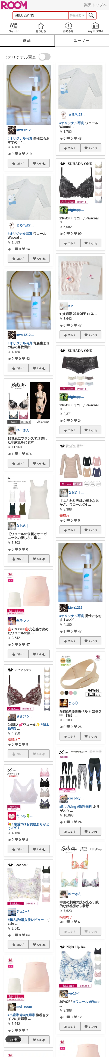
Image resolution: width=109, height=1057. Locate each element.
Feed (13, 27)
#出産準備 (15, 1015)
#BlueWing (68, 807)
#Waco (94, 1002)
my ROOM (95, 27)
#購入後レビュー (31, 920)
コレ (20, 163)
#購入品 (13, 920)
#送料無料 (84, 807)
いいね (41, 163)
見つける (40, 27)
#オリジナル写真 (20, 138)
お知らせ (68, 27)
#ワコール (80, 1002)
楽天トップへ (95, 5)
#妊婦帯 (29, 1015)
